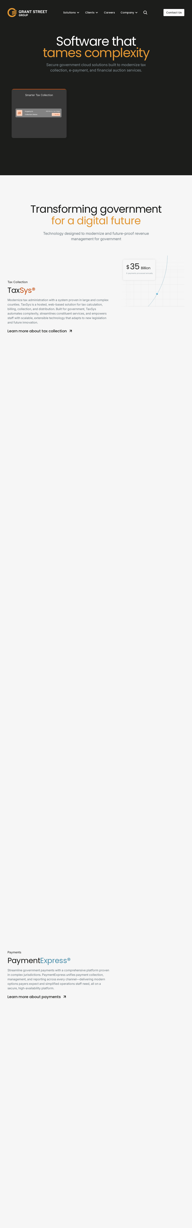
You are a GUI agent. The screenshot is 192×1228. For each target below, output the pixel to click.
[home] (27, 12)
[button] (71, 12)
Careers (109, 12)
